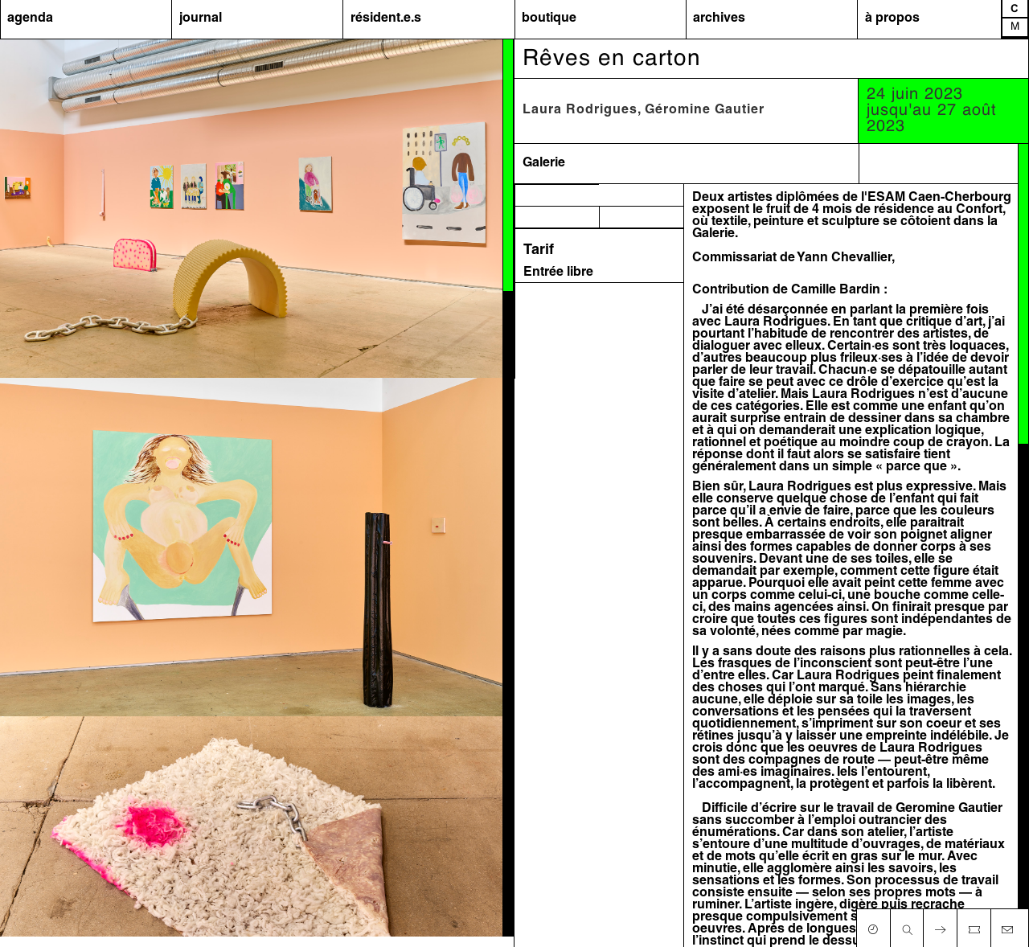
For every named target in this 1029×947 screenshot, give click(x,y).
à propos (892, 18)
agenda (30, 18)
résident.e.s (386, 18)
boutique (549, 18)
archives (719, 18)
